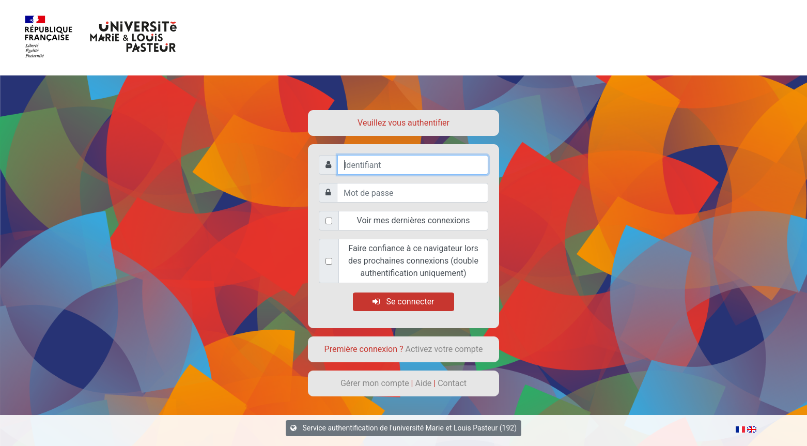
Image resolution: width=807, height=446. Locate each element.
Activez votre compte (444, 349)
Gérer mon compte (375, 383)
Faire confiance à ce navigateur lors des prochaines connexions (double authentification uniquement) (413, 260)
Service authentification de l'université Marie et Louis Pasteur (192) (403, 428)
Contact (452, 383)
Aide (424, 383)
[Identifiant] (412, 165)
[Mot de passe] (412, 193)
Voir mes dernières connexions (413, 220)
